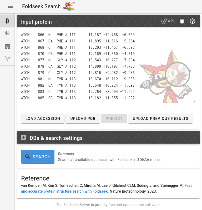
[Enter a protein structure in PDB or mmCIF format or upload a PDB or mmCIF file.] (108, 67)
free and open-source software (134, 205)
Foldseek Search (41, 6)
